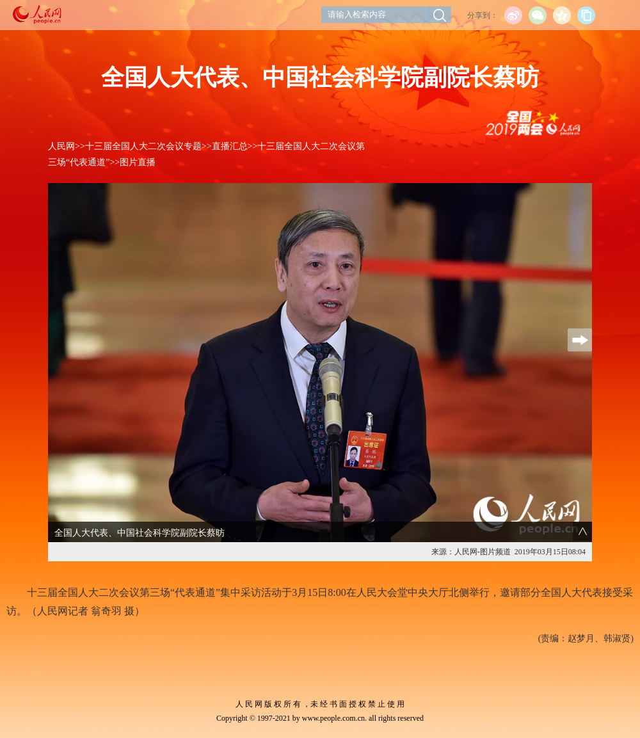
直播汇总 (230, 146)
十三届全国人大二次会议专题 (143, 146)
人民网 (61, 146)
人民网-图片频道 (482, 551)
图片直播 (138, 162)
